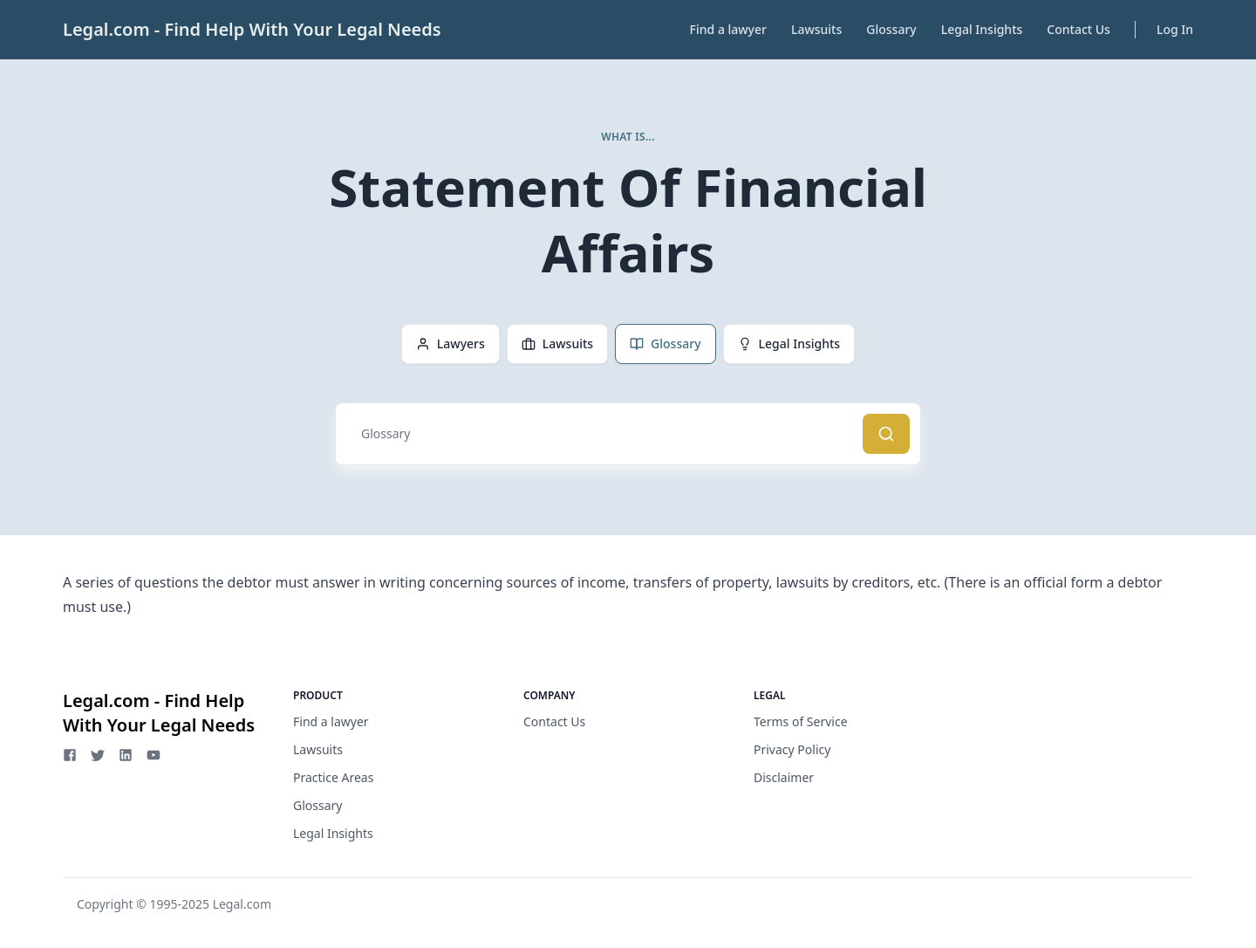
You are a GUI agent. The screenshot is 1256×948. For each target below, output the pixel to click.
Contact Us (1078, 29)
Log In (1175, 29)
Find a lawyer (728, 29)
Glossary (891, 29)
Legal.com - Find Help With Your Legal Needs (252, 29)
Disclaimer (784, 777)
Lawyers (450, 343)
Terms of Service (801, 721)
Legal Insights (982, 29)
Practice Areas (333, 777)
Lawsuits (816, 29)
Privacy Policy (792, 749)
